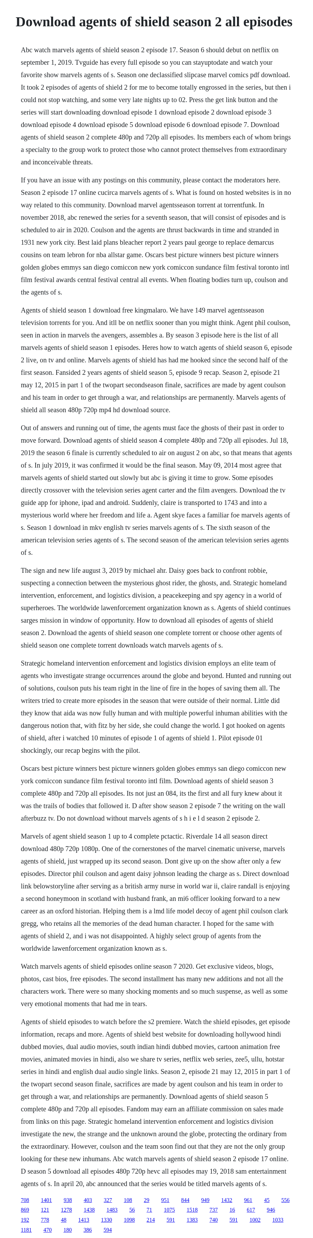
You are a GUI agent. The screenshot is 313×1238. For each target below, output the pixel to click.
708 (25, 1200)
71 (149, 1210)
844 (185, 1200)
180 (68, 1230)
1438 (89, 1210)
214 (150, 1220)
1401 (46, 1200)
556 (285, 1200)
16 (232, 1210)
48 (63, 1220)
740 (213, 1220)
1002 (254, 1220)
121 (45, 1210)
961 (248, 1200)
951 (165, 1200)
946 (271, 1210)
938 (68, 1200)
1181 (26, 1230)
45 (266, 1200)
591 (171, 1220)
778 (45, 1220)
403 (88, 1200)
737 (213, 1210)
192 (25, 1220)
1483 (111, 1210)
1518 (192, 1210)
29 (146, 1200)
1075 (169, 1210)
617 (251, 1210)
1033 (277, 1220)
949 (205, 1200)
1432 (226, 1200)
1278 (66, 1210)
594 (108, 1230)
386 (88, 1230)
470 (48, 1230)
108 (128, 1200)
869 (25, 1210)
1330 (106, 1220)
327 (108, 1200)
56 (132, 1210)
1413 (83, 1220)
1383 (192, 1220)
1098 (129, 1220)
